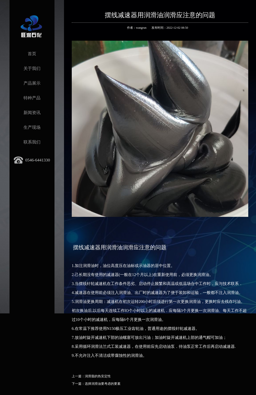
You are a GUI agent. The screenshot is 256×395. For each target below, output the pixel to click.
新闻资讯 (32, 112)
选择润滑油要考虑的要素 (102, 384)
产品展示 (32, 83)
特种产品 (32, 98)
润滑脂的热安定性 (98, 376)
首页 (32, 53)
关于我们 (32, 68)
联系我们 (32, 142)
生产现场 (32, 127)
